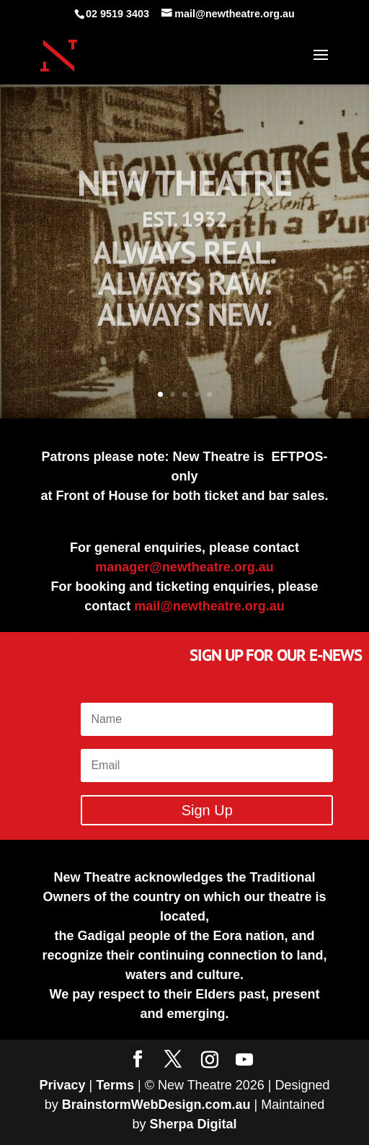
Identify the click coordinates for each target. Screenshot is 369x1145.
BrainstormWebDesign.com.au (156, 1104)
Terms (115, 1085)
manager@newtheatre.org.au (184, 567)
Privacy (63, 1085)
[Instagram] (209, 1060)
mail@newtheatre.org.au (209, 606)
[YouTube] (244, 1060)
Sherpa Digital (192, 1124)
